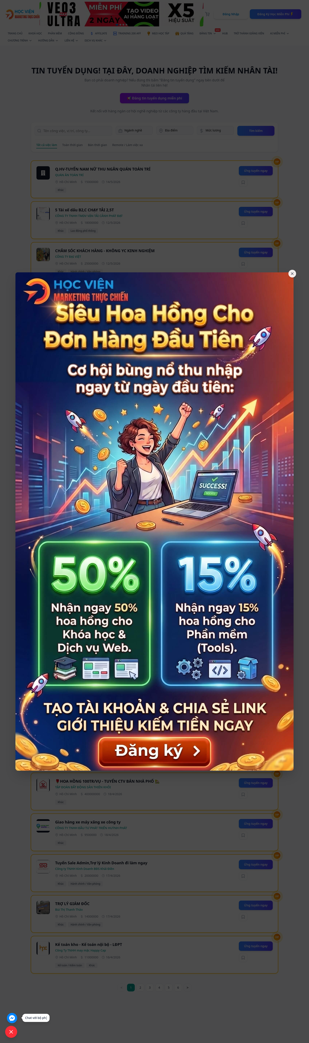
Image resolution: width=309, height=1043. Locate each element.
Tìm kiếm (256, 131)
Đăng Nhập (231, 14)
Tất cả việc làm (46, 145)
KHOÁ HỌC (35, 33)
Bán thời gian (97, 145)
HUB (225, 33)
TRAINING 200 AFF (127, 33)
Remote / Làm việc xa (127, 145)
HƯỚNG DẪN (48, 40)
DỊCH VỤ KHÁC (96, 40)
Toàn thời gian (72, 145)
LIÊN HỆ (72, 40)
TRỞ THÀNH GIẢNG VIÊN (249, 33)
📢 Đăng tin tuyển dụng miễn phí (154, 98)
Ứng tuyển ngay (256, 171)
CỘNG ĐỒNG (76, 33)
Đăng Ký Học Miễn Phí (275, 14)
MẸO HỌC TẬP (158, 33)
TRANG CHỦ (15, 33)
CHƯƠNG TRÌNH (20, 40)
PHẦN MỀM (55, 33)
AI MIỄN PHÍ (279, 33)
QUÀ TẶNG (184, 33)
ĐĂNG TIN (209, 32)
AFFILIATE (98, 33)
